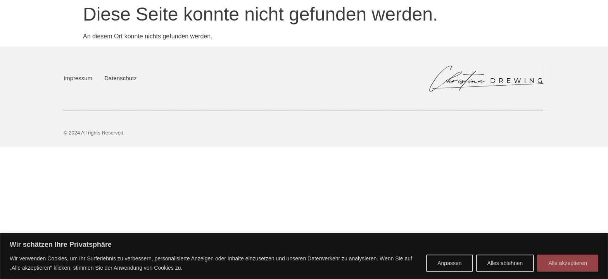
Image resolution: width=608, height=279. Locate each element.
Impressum (78, 78)
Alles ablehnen (505, 263)
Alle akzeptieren (567, 263)
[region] (304, 256)
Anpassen (449, 263)
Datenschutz (120, 78)
